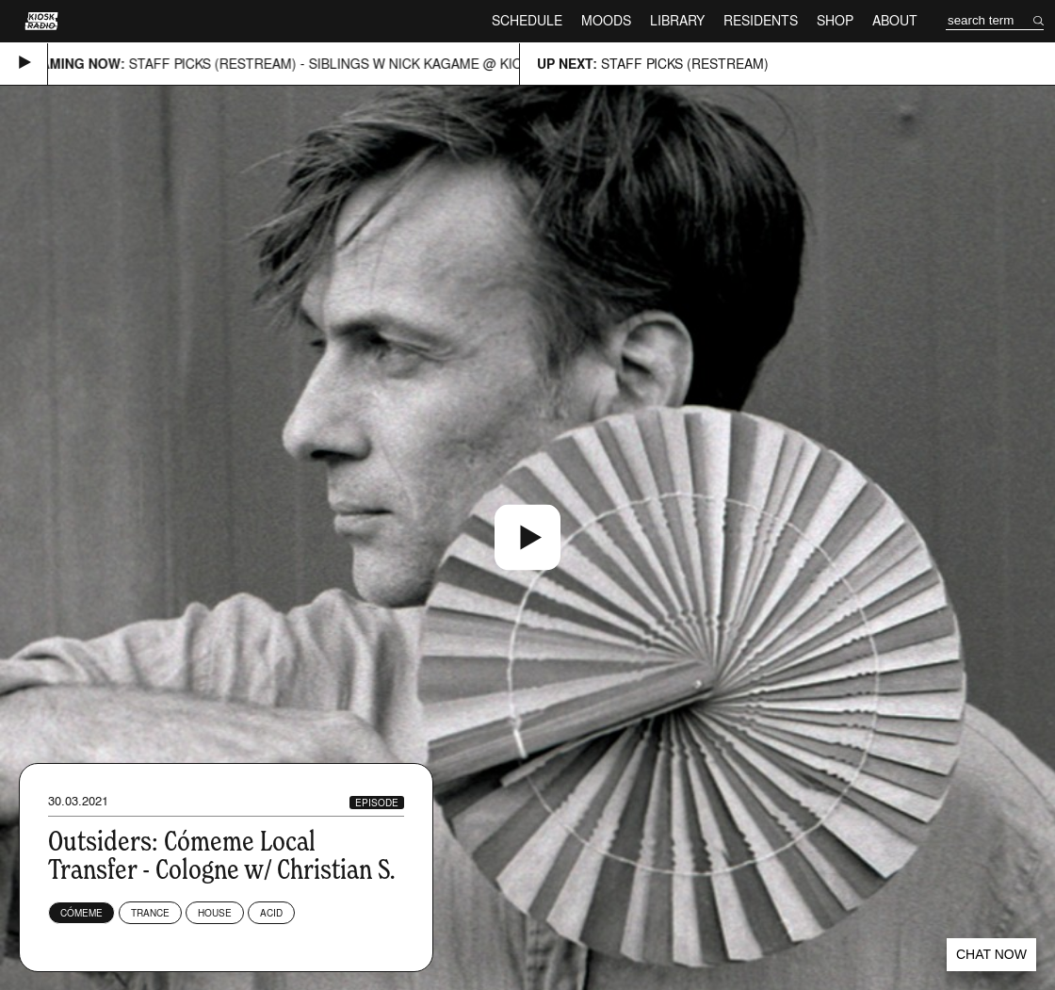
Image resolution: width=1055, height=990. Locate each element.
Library (677, 20)
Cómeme (81, 912)
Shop (835, 20)
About (894, 20)
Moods (606, 20)
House (215, 912)
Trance (150, 912)
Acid (271, 912)
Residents (760, 20)
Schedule (527, 20)
